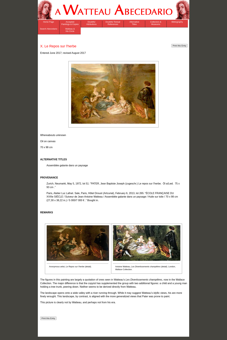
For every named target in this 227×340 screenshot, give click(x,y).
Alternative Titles (134, 23)
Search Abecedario (48, 29)
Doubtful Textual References (113, 23)
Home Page (48, 22)
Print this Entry (179, 45)
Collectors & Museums (155, 23)
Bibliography (177, 22)
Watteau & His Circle (70, 30)
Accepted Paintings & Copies (70, 23)
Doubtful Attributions (91, 23)
